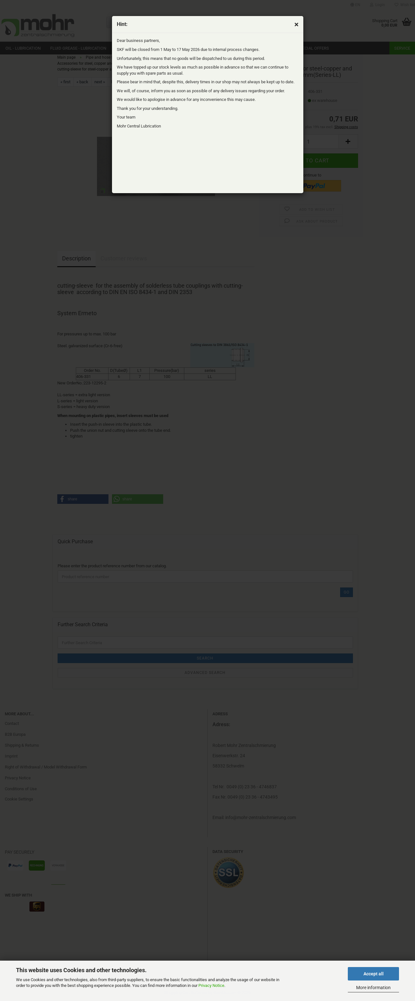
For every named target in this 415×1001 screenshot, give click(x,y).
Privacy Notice (211, 985)
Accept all (373, 973)
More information (373, 987)
